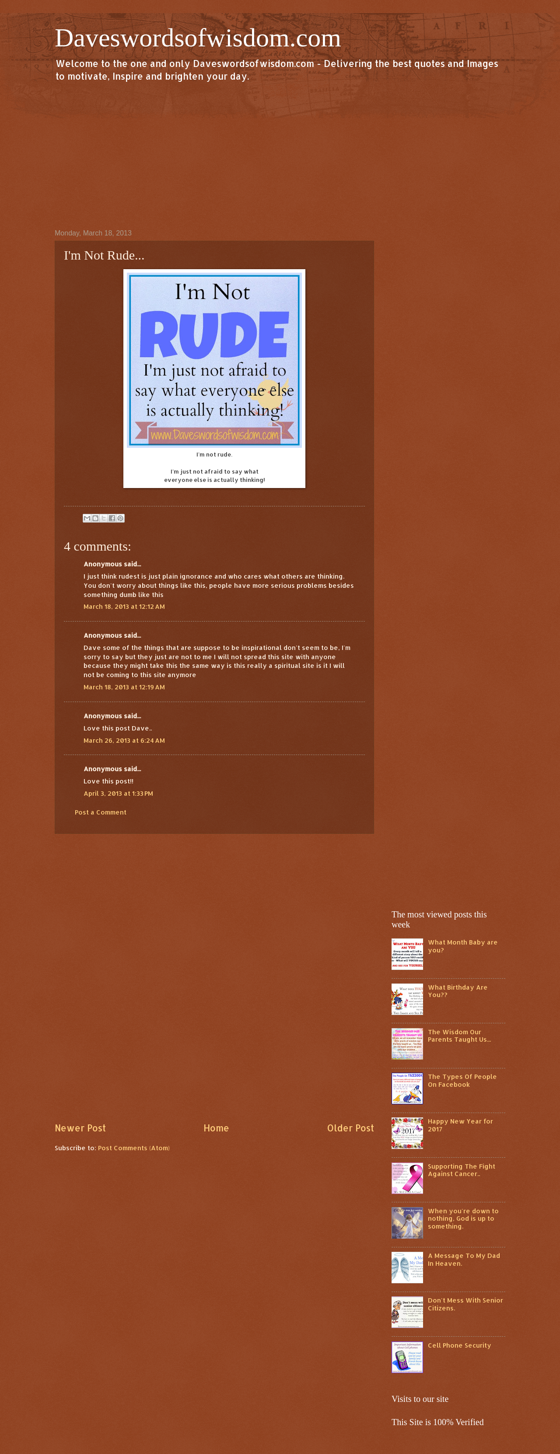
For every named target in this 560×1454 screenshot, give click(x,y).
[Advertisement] (280, 155)
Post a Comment (100, 812)
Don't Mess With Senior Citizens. (465, 1304)
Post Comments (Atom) (134, 1148)
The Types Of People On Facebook (462, 1080)
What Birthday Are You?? (458, 991)
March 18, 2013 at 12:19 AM (124, 687)
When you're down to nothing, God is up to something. (463, 1218)
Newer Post (80, 1128)
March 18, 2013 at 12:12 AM (124, 606)
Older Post (350, 1128)
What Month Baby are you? (463, 946)
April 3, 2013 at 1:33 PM (118, 793)
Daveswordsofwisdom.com (198, 37)
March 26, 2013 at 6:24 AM (124, 740)
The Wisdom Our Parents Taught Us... (459, 1036)
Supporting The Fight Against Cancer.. (461, 1170)
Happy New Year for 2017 (460, 1125)
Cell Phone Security (459, 1345)
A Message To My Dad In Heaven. (464, 1259)
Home (216, 1128)
